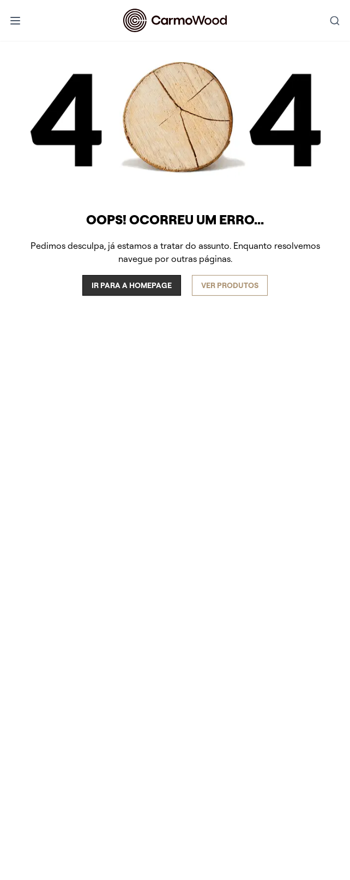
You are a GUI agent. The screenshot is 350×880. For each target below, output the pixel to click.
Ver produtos (229, 285)
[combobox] (334, 20)
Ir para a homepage (132, 285)
